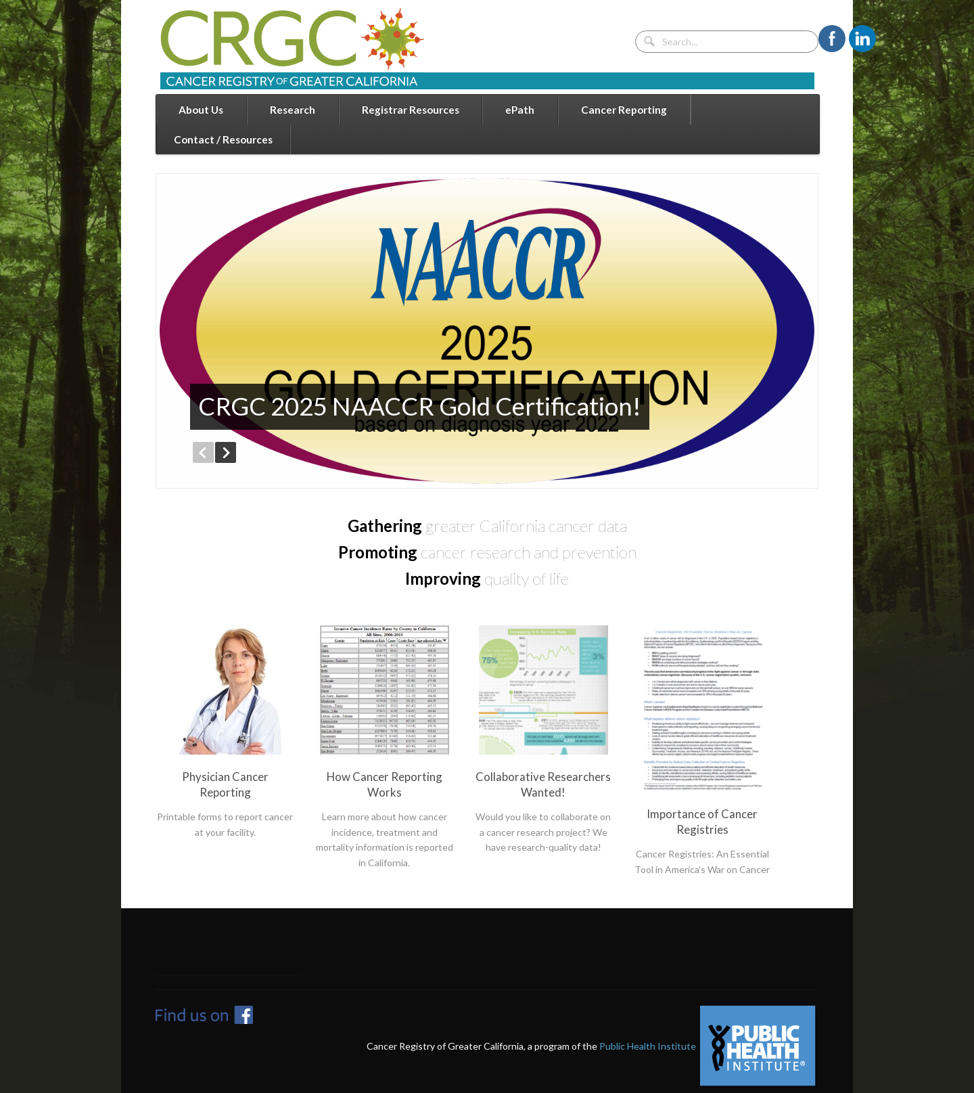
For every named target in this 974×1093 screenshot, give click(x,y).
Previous (203, 452)
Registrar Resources (410, 110)
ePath (519, 110)
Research (292, 110)
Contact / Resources (223, 139)
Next (225, 452)
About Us (200, 110)
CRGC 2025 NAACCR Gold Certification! (419, 406)
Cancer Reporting (624, 110)
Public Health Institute (647, 1046)
